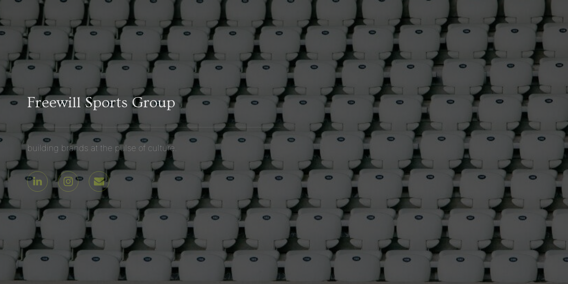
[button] (37, 181)
